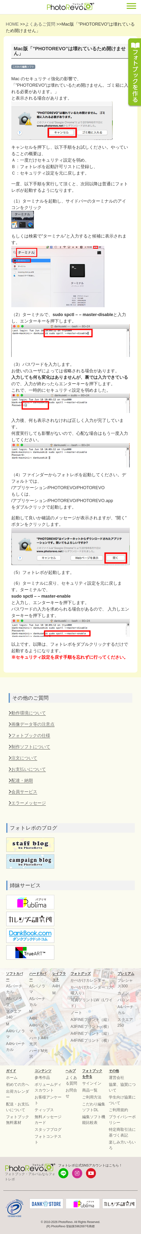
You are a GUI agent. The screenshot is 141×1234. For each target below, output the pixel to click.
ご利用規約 (118, 1110)
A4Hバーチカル (15, 1047)
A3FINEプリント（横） (91, 1027)
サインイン (91, 1083)
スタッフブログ (48, 1129)
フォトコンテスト (48, 1139)
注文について (23, 758)
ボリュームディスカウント (48, 1087)
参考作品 (42, 1078)
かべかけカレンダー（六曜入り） (92, 990)
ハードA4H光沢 (38, 1041)
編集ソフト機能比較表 (93, 1120)
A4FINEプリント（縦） (91, 1033)
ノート (76, 1013)
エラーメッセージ (27, 803)
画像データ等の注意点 (32, 724)
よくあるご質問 (40, 24)
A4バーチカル (125, 1010)
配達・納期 (21, 780)
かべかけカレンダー (88, 980)
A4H (33, 1018)
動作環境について (27, 713)
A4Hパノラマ (15, 1034)
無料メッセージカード (48, 1120)
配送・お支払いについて (17, 1107)
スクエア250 (125, 1022)
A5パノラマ (14, 1002)
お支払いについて (27, 769)
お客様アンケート (48, 1100)
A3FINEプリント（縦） (91, 1020)
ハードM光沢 (38, 1054)
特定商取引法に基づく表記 (122, 1132)
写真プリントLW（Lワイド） (92, 1003)
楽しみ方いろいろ (122, 1145)
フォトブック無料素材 (17, 1120)
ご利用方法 (91, 1097)
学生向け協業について (122, 1100)
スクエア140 (13, 1014)
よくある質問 (71, 1080)
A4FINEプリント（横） (91, 1040)
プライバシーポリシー (122, 1120)
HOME (12, 24)
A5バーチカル (14, 989)
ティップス (44, 1110)
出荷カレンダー (17, 1094)
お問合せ (71, 1093)
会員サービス (23, 791)
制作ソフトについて (29, 746)
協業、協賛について (122, 1087)
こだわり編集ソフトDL (93, 1107)
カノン (123, 993)
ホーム (12, 1078)
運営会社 (116, 1078)
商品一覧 (90, 1090)
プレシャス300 (125, 983)
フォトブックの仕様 (29, 735)
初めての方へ (17, 1084)
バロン (123, 1000)
